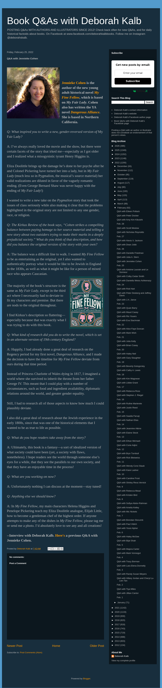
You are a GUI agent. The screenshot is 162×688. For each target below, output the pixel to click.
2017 (117, 624)
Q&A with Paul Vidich (127, 524)
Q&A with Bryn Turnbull (128, 453)
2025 (117, 150)
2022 (117, 162)
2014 (117, 637)
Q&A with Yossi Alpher (127, 528)
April (119, 199)
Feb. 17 (120, 387)
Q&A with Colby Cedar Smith (130, 276)
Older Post (97, 645)
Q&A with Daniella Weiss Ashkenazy (134, 280)
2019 (117, 616)
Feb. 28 (120, 224)
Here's (60, 535)
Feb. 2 (120, 585)
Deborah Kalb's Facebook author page (132, 117)
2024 (117, 154)
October (121, 174)
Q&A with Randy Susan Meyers (132, 574)
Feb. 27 (120, 236)
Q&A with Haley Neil (126, 353)
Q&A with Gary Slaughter (129, 358)
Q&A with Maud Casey (127, 312)
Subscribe (133, 81)
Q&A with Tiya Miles (126, 589)
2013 (117, 641)
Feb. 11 (120, 462)
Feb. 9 (120, 486)
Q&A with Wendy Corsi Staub (131, 466)
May (119, 195)
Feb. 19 (120, 362)
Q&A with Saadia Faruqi (128, 416)
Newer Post (14, 645)
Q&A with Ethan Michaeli (128, 441)
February (122, 207)
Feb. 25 (120, 265)
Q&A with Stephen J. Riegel (130, 395)
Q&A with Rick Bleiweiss (128, 457)
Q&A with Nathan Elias (127, 420)
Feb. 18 (120, 374)
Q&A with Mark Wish (126, 333)
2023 (117, 158)
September (122, 178)
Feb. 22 (120, 324)
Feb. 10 (120, 474)
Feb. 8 (120, 499)
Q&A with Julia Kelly (126, 341)
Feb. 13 (120, 437)
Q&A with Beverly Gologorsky (131, 366)
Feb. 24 (120, 284)
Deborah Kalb (122, 656)
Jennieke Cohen (74, 83)
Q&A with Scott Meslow (128, 228)
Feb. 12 (120, 449)
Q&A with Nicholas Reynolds (130, 232)
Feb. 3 (120, 570)
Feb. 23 (120, 304)
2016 (117, 628)
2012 (117, 645)
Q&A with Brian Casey (127, 345)
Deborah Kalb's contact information (130, 110)
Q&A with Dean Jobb (126, 244)
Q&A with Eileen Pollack (128, 211)
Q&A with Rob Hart (126, 289)
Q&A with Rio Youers (126, 316)
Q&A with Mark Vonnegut (129, 553)
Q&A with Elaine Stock (127, 432)
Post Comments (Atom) (31, 652)
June (120, 191)
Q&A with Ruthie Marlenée (129, 403)
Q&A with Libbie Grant (127, 382)
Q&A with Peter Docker (128, 215)
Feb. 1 (120, 597)
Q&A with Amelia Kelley (128, 507)
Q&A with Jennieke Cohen (129, 261)
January (121, 602)
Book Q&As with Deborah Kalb (74, 20)
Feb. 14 (120, 424)
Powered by (133, 91)
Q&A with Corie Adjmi (127, 445)
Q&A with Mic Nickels (127, 511)
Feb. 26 (120, 249)
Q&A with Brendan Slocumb (130, 520)
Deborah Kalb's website (125, 113)
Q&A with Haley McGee (128, 536)
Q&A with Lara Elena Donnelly (131, 566)
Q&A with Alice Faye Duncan (130, 329)
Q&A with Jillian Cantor (127, 593)
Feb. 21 (120, 337)
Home (56, 645)
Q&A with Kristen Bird (127, 495)
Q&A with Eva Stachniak (128, 320)
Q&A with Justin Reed (127, 407)
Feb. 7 (120, 515)
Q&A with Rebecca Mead (129, 491)
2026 (117, 146)
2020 (117, 612)
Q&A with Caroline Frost (128, 478)
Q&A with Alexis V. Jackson (130, 240)
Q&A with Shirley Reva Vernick (131, 482)
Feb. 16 (120, 399)
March (120, 203)
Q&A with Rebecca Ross (128, 391)
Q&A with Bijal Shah (126, 540)
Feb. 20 (120, 349)
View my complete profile (123, 660)
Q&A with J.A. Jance (126, 299)
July (119, 187)
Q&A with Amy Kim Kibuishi (130, 219)
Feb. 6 (120, 532)
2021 (117, 607)
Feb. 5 (120, 545)
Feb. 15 (120, 412)
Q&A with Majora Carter (128, 549)
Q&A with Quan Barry (127, 308)
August (121, 183)
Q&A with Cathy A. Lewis (128, 370)
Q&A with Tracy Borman (128, 561)
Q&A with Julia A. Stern (128, 257)
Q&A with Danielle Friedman (130, 253)
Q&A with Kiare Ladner (127, 470)
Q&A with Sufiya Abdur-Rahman (132, 503)
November (122, 170)
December (122, 166)
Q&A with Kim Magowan (128, 378)
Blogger (86, 678)
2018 (117, 620)
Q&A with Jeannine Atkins (129, 428)
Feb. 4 (120, 557)
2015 (117, 632)
